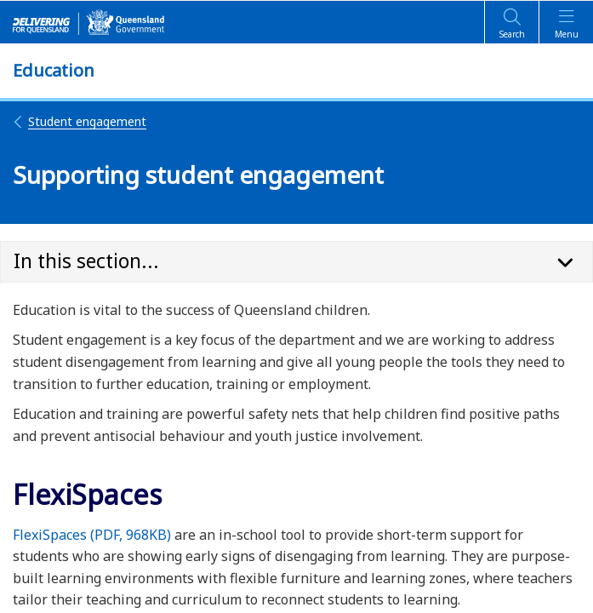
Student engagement (79, 121)
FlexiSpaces (92, 534)
